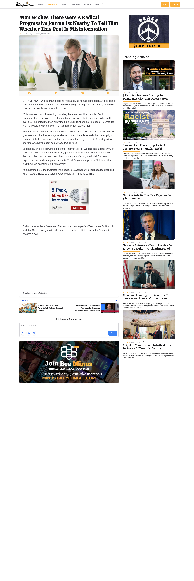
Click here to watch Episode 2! (35, 327)
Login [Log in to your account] (175, 4)
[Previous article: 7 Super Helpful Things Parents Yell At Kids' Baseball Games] (43, 334)
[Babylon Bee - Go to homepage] (24, 4)
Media (22, 67)
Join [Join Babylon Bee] (165, 4)
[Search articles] (99, 4)
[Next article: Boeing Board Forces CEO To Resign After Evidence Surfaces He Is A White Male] (94, 334)
